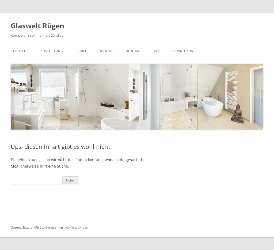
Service (81, 51)
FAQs (157, 51)
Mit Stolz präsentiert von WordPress (61, 227)
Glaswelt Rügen (37, 26)
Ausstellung (51, 51)
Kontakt (133, 51)
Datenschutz (20, 227)
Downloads (182, 51)
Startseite (20, 51)
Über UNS (107, 51)
